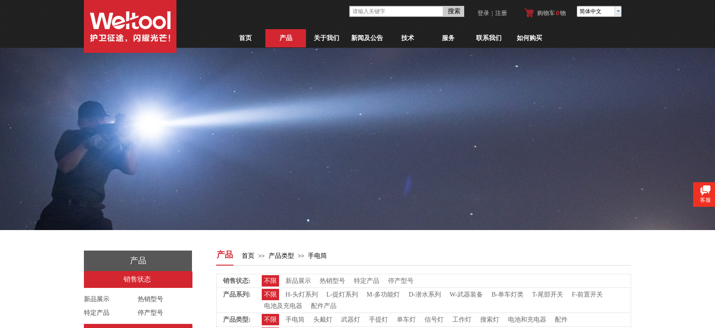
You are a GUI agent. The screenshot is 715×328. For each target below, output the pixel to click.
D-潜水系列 (425, 294)
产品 (286, 38)
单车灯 (406, 319)
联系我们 (489, 38)
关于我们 (326, 38)
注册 (501, 13)
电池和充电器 (527, 319)
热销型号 (150, 299)
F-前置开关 (587, 294)
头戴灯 (322, 319)
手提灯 (378, 319)
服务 (448, 38)
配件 (561, 319)
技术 (407, 38)
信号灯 (434, 319)
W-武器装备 (466, 294)
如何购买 (529, 38)
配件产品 (324, 305)
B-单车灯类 (507, 294)
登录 (483, 13)
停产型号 (150, 312)
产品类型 (281, 255)
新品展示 (96, 299)
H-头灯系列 (301, 294)
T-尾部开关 (547, 294)
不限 (270, 280)
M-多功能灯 (383, 294)
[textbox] (396, 11)
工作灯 (461, 319)
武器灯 (350, 319)
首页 (245, 38)
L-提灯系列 (342, 294)
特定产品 (96, 312)
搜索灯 (489, 319)
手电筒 (317, 255)
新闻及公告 (367, 38)
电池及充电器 (283, 305)
